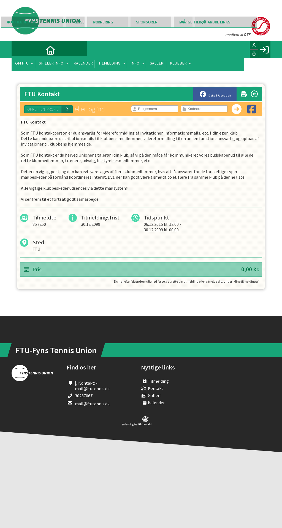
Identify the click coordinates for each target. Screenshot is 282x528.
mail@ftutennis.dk (92, 403)
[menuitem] (20, 49)
